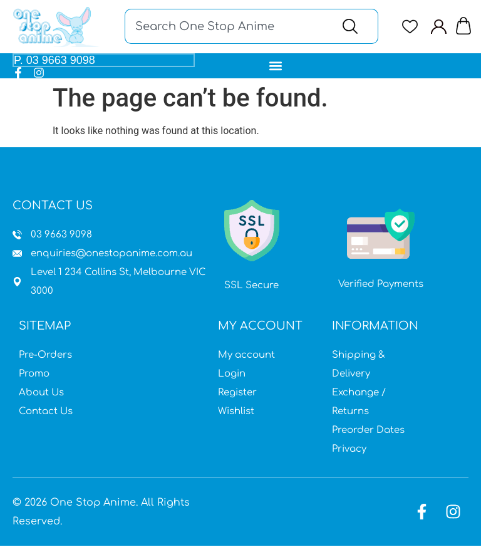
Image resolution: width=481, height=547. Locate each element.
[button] (276, 66)
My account (246, 356)
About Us (41, 393)
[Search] (353, 26)
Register (237, 393)
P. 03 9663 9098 (55, 61)
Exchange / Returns (359, 403)
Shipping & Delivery (358, 365)
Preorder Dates (368, 431)
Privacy (349, 450)
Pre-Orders (45, 356)
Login (232, 375)
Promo (34, 375)
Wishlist (236, 412)
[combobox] (226, 26)
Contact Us (46, 412)
